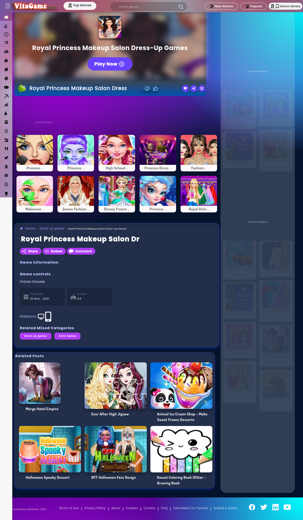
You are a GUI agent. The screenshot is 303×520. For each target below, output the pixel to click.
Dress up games (52, 228)
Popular (246, 6)
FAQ (164, 508)
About (115, 508)
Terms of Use (69, 508)
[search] (147, 6)
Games (30, 228)
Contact (149, 508)
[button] (180, 7)
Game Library (283, 6)
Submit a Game (225, 508)
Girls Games (67, 336)
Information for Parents (190, 508)
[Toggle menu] (7, 6)
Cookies (132, 508)
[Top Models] (85, 5)
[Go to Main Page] (37, 6)
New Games (213, 6)
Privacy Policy (95, 508)
